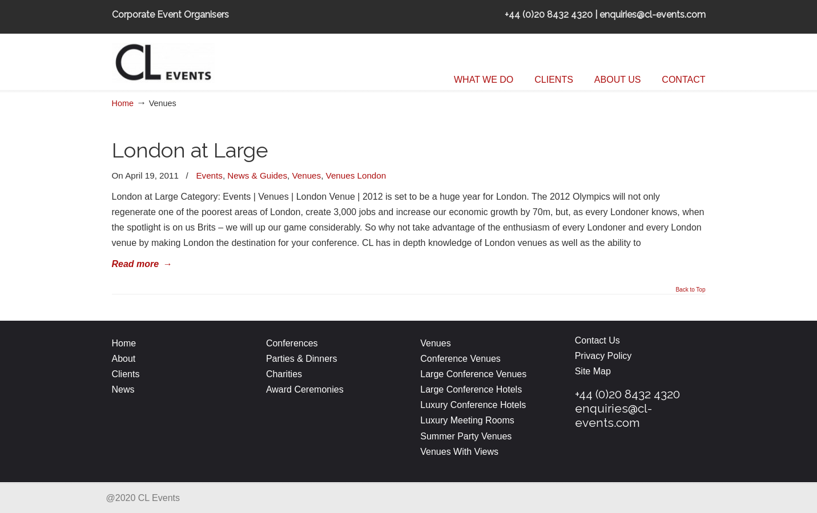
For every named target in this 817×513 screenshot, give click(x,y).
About (124, 358)
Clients (126, 374)
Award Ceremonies (306, 389)
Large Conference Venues (473, 374)
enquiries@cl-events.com (613, 415)
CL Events (197, 60)
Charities (284, 374)
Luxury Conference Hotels (473, 405)
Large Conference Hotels (471, 389)
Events (209, 175)
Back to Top (690, 290)
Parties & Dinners (301, 358)
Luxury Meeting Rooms (467, 420)
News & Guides (257, 175)
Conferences (292, 343)
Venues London (356, 175)
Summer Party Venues (466, 436)
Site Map (593, 371)
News (123, 389)
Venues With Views (459, 452)
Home (123, 103)
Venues (306, 175)
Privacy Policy (603, 356)
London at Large (190, 150)
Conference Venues (460, 358)
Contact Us (597, 340)
